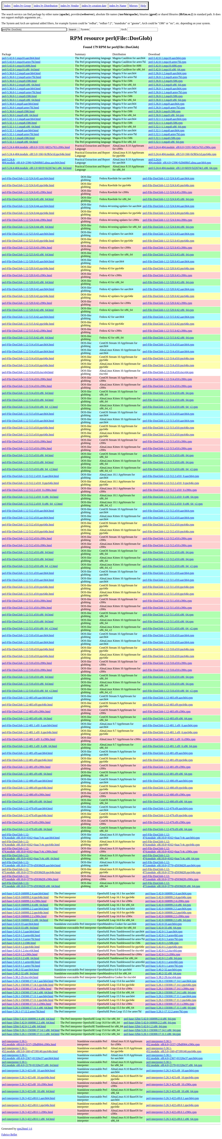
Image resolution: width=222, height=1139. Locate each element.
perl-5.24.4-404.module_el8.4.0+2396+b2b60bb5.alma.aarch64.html (33, 161)
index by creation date (94, 5)
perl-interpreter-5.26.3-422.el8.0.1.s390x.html (27, 1112)
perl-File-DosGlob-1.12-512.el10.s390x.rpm (167, 538)
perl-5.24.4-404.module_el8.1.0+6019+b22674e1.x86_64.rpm (182, 168)
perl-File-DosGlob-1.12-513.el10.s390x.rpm (167, 441)
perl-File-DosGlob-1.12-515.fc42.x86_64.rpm (168, 337)
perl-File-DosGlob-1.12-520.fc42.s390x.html (27, 303)
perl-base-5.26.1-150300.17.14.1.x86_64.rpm (170, 992)
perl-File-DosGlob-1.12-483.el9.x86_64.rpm (167, 718)
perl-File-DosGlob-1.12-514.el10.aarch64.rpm (168, 344)
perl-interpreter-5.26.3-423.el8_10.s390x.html (27, 1084)
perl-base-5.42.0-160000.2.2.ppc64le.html (25, 912)
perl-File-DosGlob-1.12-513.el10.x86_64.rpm (168, 455)
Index (7, 5)
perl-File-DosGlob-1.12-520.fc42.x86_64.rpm (168, 309)
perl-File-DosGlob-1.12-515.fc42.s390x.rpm (167, 330)
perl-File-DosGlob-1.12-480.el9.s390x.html (26, 794)
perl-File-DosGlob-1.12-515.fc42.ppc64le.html (28, 323)
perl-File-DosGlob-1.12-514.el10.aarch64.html (28, 344)
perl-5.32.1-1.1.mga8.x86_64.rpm (167, 126)
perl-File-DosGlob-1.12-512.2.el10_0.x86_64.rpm (170, 496)
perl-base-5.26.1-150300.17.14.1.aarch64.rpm (170, 981)
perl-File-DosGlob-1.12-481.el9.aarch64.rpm (168, 753)
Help (143, 5)
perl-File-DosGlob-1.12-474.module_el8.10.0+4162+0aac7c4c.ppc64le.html (31, 843)
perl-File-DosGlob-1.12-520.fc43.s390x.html (27, 275)
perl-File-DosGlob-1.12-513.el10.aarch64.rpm (168, 413)
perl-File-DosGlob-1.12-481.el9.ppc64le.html (27, 760)
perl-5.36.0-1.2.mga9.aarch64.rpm (167, 73)
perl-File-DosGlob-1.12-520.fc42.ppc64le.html (28, 296)
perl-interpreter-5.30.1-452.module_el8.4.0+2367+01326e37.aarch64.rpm (174, 1057)
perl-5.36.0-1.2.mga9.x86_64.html (21, 84)
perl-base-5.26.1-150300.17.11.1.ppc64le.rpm (170, 1000)
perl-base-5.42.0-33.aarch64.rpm (163, 923)
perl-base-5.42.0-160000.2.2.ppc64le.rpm (168, 912)
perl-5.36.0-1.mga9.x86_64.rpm (166, 115)
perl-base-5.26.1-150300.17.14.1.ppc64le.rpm (170, 984)
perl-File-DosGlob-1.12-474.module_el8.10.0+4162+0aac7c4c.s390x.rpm (170, 850)
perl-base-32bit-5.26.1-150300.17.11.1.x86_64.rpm (152, 1034)
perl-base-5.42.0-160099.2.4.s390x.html (24, 901)
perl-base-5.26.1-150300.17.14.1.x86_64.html (27, 992)
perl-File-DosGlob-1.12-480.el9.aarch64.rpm (168, 780)
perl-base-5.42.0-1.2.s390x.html (19, 954)
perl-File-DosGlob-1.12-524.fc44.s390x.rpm (167, 219)
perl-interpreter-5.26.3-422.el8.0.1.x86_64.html (28, 1119)
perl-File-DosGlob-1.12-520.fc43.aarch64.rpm (168, 261)
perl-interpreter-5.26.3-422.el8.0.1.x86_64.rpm (172, 1119)
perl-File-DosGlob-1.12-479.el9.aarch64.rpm (168, 808)
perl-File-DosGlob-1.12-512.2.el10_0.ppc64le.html (30, 483)
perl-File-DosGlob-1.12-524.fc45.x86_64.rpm (168, 199)
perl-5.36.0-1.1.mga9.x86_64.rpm (167, 99)
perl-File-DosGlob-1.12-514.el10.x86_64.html (28, 393)
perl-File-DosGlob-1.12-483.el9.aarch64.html (27, 697)
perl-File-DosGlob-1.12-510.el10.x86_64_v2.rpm (170, 690)
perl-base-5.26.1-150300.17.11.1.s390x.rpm (169, 1003)
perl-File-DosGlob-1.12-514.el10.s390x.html (27, 379)
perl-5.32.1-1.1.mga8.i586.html (19, 122)
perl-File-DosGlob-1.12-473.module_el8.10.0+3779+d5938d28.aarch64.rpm (171, 864)
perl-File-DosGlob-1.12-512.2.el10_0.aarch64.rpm (171, 476)
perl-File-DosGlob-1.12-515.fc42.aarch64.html (28, 316)
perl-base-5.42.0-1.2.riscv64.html (20, 950)
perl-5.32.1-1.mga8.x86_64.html (20, 141)
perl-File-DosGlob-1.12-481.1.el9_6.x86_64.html (29, 746)
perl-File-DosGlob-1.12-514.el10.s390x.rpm (167, 379)
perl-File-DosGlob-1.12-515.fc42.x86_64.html (28, 337)
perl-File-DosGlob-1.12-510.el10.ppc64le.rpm (168, 649)
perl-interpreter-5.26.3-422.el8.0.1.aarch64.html (28, 1098)
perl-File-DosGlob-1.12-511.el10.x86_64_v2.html (30, 628)
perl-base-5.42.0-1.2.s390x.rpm (162, 954)
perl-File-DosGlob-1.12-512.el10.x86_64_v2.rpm (170, 566)
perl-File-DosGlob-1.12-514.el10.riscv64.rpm (168, 372)
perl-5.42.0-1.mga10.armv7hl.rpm (167, 61)
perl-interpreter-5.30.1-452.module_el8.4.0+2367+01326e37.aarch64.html (30, 1057)
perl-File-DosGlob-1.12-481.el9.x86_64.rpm (167, 773)
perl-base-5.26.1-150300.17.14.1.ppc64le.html (27, 984)
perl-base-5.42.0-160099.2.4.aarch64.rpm (168, 893)
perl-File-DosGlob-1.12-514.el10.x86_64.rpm (168, 393)
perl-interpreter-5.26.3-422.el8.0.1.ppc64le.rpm (172, 1105)
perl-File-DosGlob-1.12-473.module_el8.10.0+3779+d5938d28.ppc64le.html (31, 871)
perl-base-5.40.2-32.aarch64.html (20, 969)
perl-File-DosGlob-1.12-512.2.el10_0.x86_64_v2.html (32, 503)
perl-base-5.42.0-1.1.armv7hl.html (21, 965)
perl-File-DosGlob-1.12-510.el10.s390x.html (27, 663)
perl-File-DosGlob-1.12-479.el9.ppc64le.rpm (168, 815)
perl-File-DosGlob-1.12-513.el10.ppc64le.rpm (168, 427)
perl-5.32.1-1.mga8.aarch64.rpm (166, 130)
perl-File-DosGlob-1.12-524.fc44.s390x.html (27, 219)
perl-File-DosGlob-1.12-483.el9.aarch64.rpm (168, 697)
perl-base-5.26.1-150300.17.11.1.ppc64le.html (27, 1000)
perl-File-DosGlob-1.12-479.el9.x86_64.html (27, 829)
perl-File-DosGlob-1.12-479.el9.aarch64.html (27, 808)
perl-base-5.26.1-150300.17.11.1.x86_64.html (27, 1007)
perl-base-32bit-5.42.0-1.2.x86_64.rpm (145, 1026)
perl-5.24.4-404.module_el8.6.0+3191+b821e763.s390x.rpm (182, 147)
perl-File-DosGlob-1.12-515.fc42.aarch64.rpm (168, 316)
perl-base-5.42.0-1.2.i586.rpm (162, 942)
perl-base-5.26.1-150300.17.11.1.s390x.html (26, 1003)
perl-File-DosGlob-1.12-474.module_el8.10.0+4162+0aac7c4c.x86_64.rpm (171, 857)
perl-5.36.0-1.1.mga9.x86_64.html (21, 99)
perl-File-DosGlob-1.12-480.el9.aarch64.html (27, 780)
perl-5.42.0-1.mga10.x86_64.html (20, 69)
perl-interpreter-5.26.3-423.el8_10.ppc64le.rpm (172, 1077)
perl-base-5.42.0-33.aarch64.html (20, 923)
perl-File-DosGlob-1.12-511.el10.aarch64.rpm (168, 573)
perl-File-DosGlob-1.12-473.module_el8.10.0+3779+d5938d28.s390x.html (30, 878)
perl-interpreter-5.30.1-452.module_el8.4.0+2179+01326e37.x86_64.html (30, 1064)
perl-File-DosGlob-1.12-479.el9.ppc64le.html (27, 815)
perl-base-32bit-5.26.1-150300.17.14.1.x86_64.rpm (152, 1030)
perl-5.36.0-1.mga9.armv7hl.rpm (166, 107)
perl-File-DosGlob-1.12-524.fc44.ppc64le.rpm (168, 213)
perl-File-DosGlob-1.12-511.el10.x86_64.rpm (168, 614)
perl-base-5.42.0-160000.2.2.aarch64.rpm (168, 908)
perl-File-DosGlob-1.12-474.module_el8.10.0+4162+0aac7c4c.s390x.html (30, 850)
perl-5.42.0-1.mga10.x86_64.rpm (166, 69)
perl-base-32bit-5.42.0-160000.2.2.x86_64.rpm (150, 1022)
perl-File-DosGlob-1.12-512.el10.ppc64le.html (28, 524)
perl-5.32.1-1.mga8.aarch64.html (20, 130)
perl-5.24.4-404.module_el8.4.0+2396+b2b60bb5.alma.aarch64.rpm (179, 161)
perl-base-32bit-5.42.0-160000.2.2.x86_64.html (28, 1022)
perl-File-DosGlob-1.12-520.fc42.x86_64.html (28, 309)
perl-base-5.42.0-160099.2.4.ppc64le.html (25, 897)
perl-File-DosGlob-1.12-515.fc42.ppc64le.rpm (168, 323)
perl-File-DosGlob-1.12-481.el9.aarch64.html (27, 753)
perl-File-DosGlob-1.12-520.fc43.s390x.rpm (167, 275)
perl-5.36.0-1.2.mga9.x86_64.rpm (167, 84)
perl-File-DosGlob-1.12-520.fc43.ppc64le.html (28, 268)
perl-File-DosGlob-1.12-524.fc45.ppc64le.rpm (168, 185)
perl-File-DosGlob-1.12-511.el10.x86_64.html (27, 614)
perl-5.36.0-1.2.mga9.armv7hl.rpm (167, 77)
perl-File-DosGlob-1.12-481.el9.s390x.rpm (166, 766)
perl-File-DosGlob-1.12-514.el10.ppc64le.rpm (168, 358)
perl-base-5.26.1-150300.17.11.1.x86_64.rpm (170, 1007)
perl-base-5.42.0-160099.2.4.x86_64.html (25, 904)
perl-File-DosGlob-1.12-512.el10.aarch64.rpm (168, 510)
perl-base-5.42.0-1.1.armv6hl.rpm (164, 962)
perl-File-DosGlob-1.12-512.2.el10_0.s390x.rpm (170, 489)
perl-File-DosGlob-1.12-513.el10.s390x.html (27, 441)
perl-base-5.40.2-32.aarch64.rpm (163, 969)
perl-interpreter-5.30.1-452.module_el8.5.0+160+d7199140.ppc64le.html (30, 1050)
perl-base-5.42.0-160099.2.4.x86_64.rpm (168, 904)
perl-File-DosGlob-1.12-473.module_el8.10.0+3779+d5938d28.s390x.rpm (170, 878)
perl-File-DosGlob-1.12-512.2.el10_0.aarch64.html (30, 476)
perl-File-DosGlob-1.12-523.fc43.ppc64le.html (28, 240)
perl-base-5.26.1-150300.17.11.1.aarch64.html (27, 996)
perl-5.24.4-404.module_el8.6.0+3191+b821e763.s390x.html (36, 147)
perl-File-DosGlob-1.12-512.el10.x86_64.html (28, 552)
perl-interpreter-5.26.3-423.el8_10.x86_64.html (28, 1091)
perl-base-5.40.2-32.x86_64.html (20, 973)
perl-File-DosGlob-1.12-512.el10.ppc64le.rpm (168, 524)
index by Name (117, 5)
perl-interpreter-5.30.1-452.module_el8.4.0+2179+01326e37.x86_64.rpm (174, 1064)
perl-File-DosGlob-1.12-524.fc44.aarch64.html (28, 206)
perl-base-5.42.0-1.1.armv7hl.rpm (164, 965)
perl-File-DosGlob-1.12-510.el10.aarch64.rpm (168, 635)
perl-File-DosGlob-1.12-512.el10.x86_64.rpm (168, 552)
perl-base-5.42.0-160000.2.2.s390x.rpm (167, 916)
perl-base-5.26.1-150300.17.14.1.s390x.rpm (169, 988)
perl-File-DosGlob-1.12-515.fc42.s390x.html (27, 330)
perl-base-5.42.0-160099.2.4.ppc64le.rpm (168, 897)
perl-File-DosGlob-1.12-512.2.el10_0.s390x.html (29, 489)
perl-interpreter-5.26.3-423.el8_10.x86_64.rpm (172, 1091)
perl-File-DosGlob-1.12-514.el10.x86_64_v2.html (30, 406)
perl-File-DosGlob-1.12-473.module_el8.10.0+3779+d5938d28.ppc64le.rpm (171, 871)
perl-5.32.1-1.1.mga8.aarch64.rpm (167, 119)
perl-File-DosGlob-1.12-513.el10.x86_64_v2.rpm (170, 469)
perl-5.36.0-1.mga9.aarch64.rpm (166, 103)
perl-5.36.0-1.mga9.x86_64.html (20, 115)
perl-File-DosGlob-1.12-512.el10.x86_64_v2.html (30, 566)
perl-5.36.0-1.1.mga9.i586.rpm (165, 96)
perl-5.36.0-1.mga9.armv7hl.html (20, 107)
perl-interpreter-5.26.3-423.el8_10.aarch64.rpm (172, 1070)
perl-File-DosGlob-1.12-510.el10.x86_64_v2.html (30, 690)
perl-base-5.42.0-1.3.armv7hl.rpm (164, 939)
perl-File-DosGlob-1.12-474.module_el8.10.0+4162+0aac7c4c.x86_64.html (30, 857)
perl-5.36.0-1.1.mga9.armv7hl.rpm (167, 92)
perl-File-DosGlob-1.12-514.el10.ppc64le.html (28, 358)
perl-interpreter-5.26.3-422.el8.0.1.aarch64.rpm (172, 1098)
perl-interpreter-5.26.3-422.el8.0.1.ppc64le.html (28, 1105)
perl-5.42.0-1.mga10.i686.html (19, 65)
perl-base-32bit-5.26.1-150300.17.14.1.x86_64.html (31, 1030)
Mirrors (133, 5)
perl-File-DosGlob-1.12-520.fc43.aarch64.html (28, 261)
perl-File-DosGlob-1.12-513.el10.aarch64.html (28, 413)
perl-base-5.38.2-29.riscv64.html (20, 977)
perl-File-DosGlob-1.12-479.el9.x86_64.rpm (167, 829)
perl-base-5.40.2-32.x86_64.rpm (163, 973)
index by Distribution (46, 5)
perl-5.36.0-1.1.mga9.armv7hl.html (21, 92)
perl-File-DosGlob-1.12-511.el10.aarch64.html (28, 573)
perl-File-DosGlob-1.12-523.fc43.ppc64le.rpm (168, 240)
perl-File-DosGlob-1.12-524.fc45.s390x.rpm (167, 192)
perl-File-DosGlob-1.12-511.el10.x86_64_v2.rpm (170, 628)
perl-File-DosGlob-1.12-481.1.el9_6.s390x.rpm (169, 739)
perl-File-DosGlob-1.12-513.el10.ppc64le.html (28, 427)
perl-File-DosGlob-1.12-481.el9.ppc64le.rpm (168, 760)
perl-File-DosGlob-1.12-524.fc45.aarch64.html (28, 178)
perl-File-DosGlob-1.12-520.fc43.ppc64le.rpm (168, 268)
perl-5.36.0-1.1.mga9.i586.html (19, 96)
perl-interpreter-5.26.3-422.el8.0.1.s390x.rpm (171, 1112)
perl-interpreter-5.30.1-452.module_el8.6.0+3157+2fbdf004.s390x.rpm (173, 1043)
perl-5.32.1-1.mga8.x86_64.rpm (166, 141)
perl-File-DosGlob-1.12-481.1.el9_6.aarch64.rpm (170, 725)
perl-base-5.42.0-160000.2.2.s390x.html (24, 916)
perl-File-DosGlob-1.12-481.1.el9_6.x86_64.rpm (170, 746)
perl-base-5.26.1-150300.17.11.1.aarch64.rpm (170, 996)
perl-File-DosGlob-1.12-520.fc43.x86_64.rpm (168, 282)
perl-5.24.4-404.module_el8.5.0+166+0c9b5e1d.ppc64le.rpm (182, 154)
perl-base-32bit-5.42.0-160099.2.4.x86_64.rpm (150, 1018)
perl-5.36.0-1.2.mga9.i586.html (19, 80)
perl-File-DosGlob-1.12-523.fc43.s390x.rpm (167, 247)
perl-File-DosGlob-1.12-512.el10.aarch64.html (28, 510)
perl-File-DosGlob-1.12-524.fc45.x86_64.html (28, 199)
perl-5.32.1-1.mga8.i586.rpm (164, 138)
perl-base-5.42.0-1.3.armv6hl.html (21, 935)
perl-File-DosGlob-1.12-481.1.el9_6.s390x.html (28, 739)
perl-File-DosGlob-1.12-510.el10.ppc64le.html (28, 649)
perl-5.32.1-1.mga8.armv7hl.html (20, 134)
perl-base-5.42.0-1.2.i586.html (19, 942)
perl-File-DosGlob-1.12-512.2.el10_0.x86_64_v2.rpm (173, 503)
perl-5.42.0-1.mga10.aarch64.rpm (167, 58)
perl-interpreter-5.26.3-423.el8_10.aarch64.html (28, 1070)
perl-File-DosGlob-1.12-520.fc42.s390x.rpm (167, 303)
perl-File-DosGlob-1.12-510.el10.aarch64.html (28, 635)
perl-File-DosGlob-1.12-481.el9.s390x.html (26, 766)
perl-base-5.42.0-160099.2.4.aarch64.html (25, 893)
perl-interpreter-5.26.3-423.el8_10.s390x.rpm (171, 1084)
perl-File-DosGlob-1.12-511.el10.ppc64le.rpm (168, 586)
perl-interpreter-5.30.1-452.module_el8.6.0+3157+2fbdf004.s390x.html (29, 1043)
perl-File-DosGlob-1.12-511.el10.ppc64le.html (28, 586)
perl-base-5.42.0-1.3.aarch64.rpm (163, 931)
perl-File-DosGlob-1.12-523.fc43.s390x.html (27, 247)
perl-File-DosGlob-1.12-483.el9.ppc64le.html (27, 704)
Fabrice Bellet (9, 1134)
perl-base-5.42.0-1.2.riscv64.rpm (163, 950)
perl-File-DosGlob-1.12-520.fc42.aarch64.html (28, 289)
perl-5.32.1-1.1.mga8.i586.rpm (165, 122)
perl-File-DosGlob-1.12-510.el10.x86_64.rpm (168, 676)
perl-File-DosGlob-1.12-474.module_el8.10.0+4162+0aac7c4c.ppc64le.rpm (171, 843)
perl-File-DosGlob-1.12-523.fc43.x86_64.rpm (168, 254)
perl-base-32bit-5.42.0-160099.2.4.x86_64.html (28, 1018)
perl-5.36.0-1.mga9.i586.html (18, 111)
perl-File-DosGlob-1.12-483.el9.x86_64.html (27, 718)
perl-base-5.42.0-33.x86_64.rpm (163, 927)
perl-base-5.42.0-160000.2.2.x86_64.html (25, 920)
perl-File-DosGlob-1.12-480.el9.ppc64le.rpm (168, 787)
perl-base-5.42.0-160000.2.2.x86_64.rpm (168, 920)
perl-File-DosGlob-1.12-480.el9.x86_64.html (27, 801)
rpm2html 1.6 (24, 1128)
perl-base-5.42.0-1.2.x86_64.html (20, 958)
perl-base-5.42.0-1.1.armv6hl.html (21, 962)
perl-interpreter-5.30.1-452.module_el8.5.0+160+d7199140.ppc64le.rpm (173, 1050)
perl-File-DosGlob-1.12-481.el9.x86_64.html (27, 773)
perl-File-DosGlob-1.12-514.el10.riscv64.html (27, 372)
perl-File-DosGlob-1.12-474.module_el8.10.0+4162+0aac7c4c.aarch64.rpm (171, 836)
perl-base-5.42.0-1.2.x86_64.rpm (163, 958)
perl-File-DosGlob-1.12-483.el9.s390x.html (26, 711)
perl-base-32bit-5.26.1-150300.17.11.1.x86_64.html (30, 1034)
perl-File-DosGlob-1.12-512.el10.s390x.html (27, 538)
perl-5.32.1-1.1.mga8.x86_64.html (21, 126)
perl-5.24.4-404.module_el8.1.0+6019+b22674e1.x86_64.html (37, 168)
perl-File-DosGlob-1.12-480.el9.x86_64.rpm (167, 801)
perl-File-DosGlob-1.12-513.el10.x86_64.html (28, 455)
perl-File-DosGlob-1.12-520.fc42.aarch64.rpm (168, 289)
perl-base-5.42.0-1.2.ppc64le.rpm (163, 946)
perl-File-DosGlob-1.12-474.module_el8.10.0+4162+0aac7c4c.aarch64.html (31, 836)
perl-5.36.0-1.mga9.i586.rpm (164, 111)
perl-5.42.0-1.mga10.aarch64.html (21, 58)
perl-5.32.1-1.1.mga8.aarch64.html (21, 119)
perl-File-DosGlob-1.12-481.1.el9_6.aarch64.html (29, 725)
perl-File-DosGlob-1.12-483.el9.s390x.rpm (166, 711)
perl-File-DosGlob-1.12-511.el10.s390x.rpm (167, 600)
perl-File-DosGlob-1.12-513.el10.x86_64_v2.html (30, 469)
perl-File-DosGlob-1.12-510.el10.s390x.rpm (167, 663)
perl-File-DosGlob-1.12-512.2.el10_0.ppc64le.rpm (171, 483)
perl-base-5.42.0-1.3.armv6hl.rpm (164, 935)
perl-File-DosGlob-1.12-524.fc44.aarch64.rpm (168, 206)
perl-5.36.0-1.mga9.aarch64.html (20, 103)
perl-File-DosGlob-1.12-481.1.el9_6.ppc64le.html (29, 732)
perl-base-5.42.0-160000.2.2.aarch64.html (25, 908)
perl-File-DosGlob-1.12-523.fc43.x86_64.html (28, 254)
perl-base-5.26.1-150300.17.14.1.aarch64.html (27, 981)
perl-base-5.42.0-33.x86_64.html (20, 927)
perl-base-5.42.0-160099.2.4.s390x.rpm (167, 901)
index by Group (22, 5)
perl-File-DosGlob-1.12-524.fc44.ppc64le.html (28, 213)
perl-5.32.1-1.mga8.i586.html (18, 138)
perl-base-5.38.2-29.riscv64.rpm (163, 977)
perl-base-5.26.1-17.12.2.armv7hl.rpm (166, 1011)
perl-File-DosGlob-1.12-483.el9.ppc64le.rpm (168, 704)
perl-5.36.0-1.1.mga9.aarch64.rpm (167, 88)
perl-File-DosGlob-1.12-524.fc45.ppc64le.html (28, 185)
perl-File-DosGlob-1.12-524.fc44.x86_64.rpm (168, 226)
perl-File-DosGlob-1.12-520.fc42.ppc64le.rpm (168, 296)
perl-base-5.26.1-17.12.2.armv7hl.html (23, 1011)
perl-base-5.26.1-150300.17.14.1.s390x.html (26, 988)
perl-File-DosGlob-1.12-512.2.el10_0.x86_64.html (30, 496)
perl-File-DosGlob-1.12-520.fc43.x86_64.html (28, 282)
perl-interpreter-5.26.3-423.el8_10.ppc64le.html (28, 1077)
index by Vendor (70, 5)
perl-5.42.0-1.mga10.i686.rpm (165, 65)
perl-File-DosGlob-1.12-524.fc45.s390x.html (27, 192)
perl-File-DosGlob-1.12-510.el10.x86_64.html (28, 676)
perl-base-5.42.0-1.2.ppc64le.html (21, 946)
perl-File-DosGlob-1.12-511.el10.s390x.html (27, 600)
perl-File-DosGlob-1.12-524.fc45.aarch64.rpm (168, 178)
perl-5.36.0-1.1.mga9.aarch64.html (21, 88)
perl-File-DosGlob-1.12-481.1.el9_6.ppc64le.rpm (170, 732)
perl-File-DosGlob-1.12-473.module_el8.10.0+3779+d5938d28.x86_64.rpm (171, 885)
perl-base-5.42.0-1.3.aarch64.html (21, 931)
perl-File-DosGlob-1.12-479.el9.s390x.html (26, 822)
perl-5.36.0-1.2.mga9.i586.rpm (165, 80)
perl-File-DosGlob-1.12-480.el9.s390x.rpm (166, 794)
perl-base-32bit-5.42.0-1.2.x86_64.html (24, 1026)
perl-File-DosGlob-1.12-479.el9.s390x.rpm (166, 822)
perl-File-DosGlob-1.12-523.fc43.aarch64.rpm (168, 233)
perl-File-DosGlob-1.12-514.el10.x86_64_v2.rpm (170, 406)
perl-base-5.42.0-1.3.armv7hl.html (21, 939)
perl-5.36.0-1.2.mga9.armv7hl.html (21, 77)
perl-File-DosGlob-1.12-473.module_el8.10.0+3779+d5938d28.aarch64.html (31, 864)
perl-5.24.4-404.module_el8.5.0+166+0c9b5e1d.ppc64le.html (36, 154)
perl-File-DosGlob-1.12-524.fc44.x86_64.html (28, 226)
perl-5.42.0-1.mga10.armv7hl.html (21, 61)
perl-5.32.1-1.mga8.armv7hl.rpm (166, 134)
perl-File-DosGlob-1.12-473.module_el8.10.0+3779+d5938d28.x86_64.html (31, 885)
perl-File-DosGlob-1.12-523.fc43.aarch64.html (28, 233)
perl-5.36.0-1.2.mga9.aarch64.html (21, 73)
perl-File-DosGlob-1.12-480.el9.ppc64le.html (27, 787)
